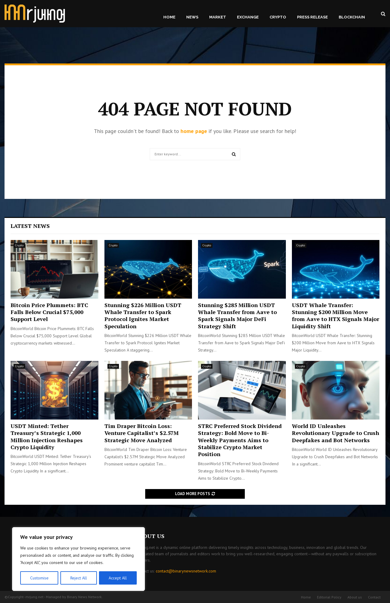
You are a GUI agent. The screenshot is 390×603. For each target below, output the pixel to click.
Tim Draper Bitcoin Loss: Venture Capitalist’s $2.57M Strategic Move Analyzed (141, 433)
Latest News (30, 225)
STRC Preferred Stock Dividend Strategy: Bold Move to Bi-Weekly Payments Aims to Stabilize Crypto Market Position (240, 440)
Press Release (312, 17)
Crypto (278, 17)
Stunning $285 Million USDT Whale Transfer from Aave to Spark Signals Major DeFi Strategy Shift (237, 315)
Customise (39, 578)
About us (354, 597)
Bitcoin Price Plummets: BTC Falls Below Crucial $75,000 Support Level (49, 312)
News (192, 17)
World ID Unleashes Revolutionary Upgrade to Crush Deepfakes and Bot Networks (335, 433)
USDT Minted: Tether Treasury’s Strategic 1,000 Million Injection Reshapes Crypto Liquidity (47, 436)
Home (169, 17)
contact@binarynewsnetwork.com (186, 571)
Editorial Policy (329, 597)
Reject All (78, 578)
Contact (374, 597)
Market (217, 17)
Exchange (248, 17)
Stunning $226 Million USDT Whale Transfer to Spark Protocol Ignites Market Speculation (142, 315)
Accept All (118, 578)
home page (194, 131)
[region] (78, 559)
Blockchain (352, 17)
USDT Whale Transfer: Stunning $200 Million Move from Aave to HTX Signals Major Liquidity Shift (335, 315)
